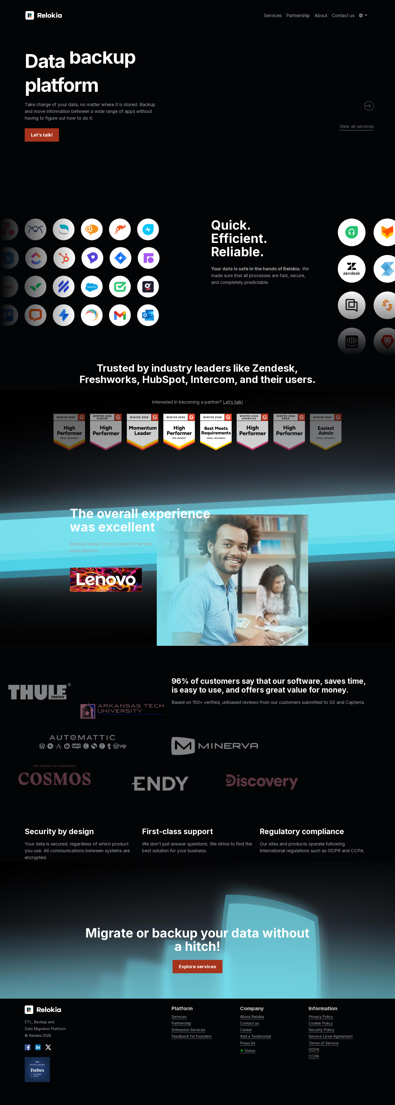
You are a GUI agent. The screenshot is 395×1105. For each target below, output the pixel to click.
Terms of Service (324, 1043)
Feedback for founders (192, 1036)
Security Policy (321, 1029)
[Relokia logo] (43, 1009)
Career (246, 1029)
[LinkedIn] (38, 1046)
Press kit (247, 1043)
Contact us (343, 15)
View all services (356, 126)
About (320, 15)
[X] (47, 1046)
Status (247, 1050)
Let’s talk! (42, 135)
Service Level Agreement (331, 1036)
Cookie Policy (321, 1023)
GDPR (314, 1049)
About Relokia (252, 1016)
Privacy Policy (321, 1016)
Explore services (197, 966)
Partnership (298, 15)
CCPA (314, 1056)
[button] (363, 15)
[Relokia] (43, 15)
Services (273, 15)
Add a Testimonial (255, 1036)
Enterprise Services (188, 1029)
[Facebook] (29, 1046)
